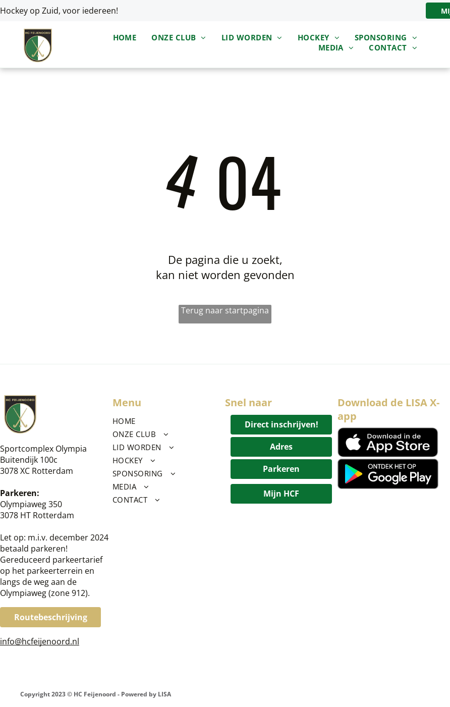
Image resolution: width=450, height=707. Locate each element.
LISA (164, 694)
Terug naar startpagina (225, 310)
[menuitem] (124, 37)
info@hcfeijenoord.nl (39, 641)
